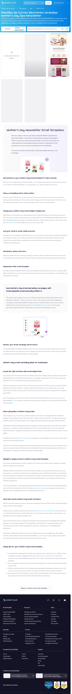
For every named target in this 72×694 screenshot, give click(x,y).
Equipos (53, 619)
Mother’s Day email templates (45, 511)
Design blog (6, 639)
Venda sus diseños (8, 621)
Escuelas (53, 621)
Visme (24, 654)
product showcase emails (41, 488)
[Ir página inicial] (8, 3)
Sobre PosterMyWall (9, 612)
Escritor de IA (29, 641)
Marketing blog (7, 641)
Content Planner (42, 536)
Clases (5, 636)
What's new (6, 614)
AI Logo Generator (50, 641)
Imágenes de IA (29, 643)
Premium (53, 614)
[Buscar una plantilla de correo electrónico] (44, 29)
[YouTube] (65, 600)
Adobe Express (7, 658)
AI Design (28, 634)
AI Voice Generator (51, 636)
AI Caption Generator (51, 643)
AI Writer (15, 400)
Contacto (41, 654)
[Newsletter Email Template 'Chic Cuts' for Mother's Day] (35, 100)
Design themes (28, 619)
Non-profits (54, 623)
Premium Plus (55, 616)
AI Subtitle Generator (51, 634)
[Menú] (68, 3)
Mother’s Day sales (24, 438)
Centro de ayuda (43, 656)
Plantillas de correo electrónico (8, 8)
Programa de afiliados (9, 619)
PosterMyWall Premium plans (41, 305)
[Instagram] (54, 600)
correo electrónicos (19, 29)
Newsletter (22, 8)
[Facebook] (48, 600)
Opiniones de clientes (9, 623)
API (39, 663)
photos (37, 185)
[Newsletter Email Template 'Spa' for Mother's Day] (58, 55)
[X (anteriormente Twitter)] (59, 600)
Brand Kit (11, 222)
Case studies (7, 616)
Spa (31, 8)
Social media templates (31, 616)
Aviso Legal (41, 665)
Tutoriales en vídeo (8, 634)
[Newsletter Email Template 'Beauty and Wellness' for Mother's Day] (11, 100)
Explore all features (30, 623)
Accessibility (41, 658)
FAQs (39, 661)
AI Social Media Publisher (32, 636)
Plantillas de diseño (30, 612)
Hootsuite (25, 658)
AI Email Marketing (30, 639)
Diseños (7, 29)
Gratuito (53, 612)
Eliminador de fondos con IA (53, 639)
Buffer (24, 656)
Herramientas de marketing (32, 621)
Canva (5, 654)
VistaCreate (6, 656)
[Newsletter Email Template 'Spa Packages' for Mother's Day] (35, 55)
